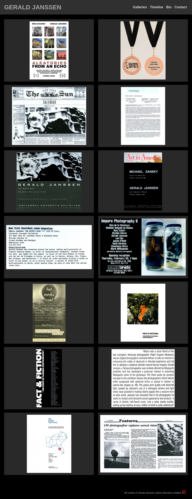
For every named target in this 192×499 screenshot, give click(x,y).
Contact (180, 7)
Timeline (156, 7)
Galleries (140, 7)
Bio (169, 7)
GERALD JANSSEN (32, 7)
